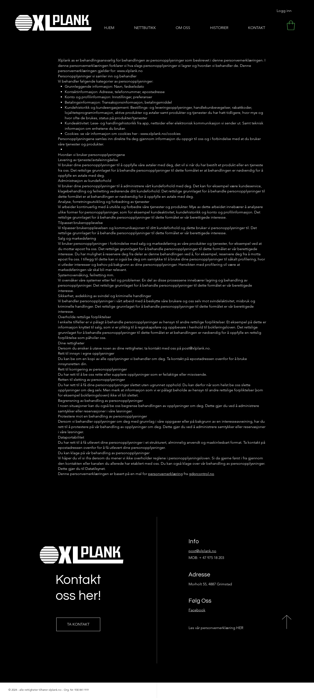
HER (239, 628)
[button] (291, 25)
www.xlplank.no (130, 70)
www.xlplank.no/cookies (160, 133)
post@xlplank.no (196, 348)
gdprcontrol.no (201, 473)
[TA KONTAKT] (78, 624)
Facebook (197, 610)
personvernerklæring (165, 473)
